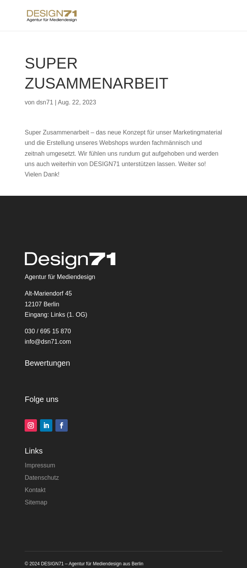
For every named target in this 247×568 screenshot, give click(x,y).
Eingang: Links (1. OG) (56, 314)
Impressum (40, 465)
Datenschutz (42, 477)
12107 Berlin (42, 304)
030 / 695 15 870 (48, 331)
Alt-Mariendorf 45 (48, 293)
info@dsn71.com (48, 341)
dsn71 (44, 102)
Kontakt (35, 490)
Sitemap (36, 502)
